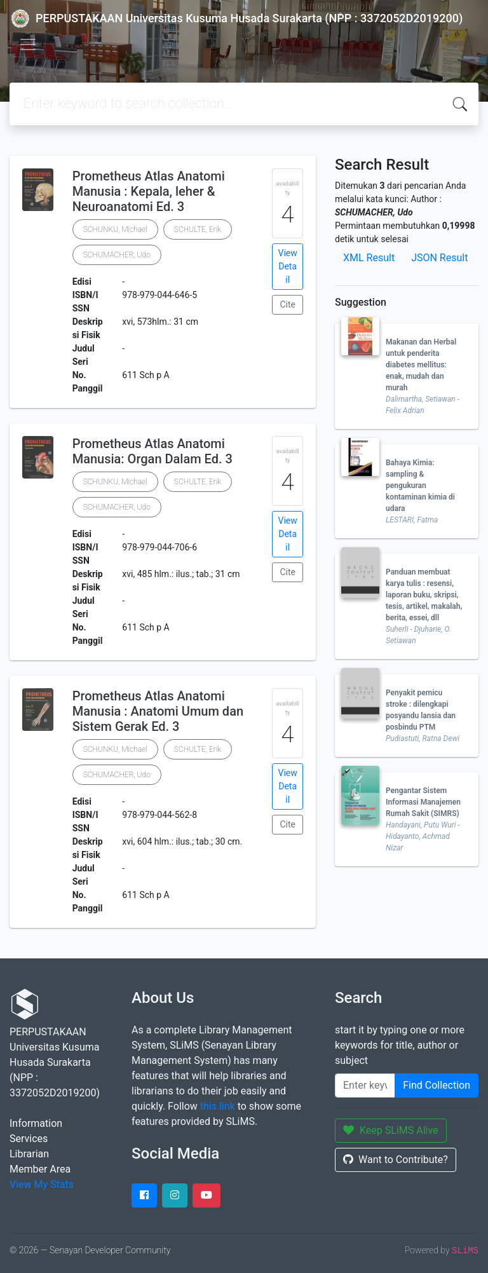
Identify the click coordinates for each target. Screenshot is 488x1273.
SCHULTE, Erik (197, 229)
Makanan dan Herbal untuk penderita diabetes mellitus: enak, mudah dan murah (421, 364)
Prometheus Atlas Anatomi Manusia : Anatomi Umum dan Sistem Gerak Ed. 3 (157, 711)
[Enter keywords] (365, 1085)
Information (36, 1123)
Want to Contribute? (395, 1160)
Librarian (29, 1154)
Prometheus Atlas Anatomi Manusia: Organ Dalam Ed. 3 (152, 451)
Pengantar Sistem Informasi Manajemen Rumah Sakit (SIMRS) (423, 802)
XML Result (369, 258)
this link (217, 1106)
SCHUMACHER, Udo (117, 254)
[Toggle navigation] (28, 44)
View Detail (287, 266)
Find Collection (436, 1085)
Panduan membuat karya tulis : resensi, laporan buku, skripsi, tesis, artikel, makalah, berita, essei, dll (424, 595)
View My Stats (42, 1184)
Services (29, 1139)
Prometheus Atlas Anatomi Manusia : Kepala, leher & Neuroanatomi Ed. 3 (148, 191)
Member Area (40, 1169)
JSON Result (439, 258)
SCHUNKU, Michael (115, 229)
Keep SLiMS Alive (390, 1130)
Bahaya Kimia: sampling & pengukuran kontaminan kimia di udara (420, 485)
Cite (287, 304)
